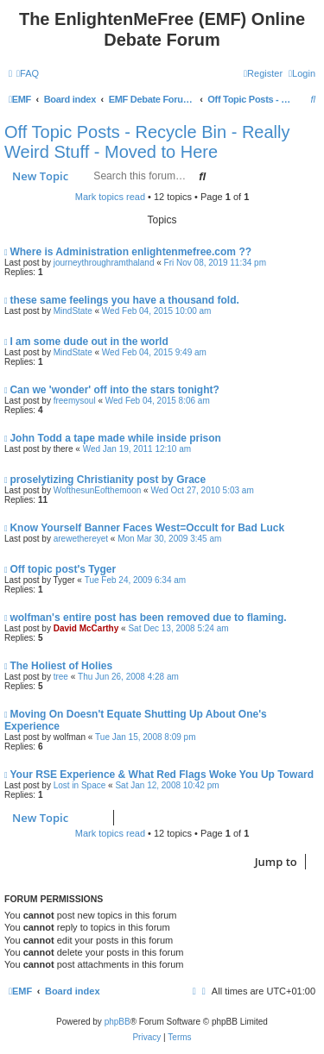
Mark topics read (110, 196)
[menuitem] (27, 73)
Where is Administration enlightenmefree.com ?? (130, 252)
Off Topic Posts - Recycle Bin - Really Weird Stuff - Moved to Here (147, 141)
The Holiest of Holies (61, 666)
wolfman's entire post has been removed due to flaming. (148, 618)
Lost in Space (80, 785)
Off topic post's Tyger (63, 569)
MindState (73, 311)
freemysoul (75, 400)
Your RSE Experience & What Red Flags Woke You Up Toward (162, 775)
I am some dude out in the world (89, 342)
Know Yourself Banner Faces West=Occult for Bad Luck (147, 528)
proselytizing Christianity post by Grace (108, 480)
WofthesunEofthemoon (98, 490)
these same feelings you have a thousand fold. (124, 300)
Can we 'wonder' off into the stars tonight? (114, 390)
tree (61, 676)
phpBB (117, 1021)
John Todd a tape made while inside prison (115, 438)
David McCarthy (86, 628)
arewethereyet (81, 538)
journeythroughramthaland (104, 262)
